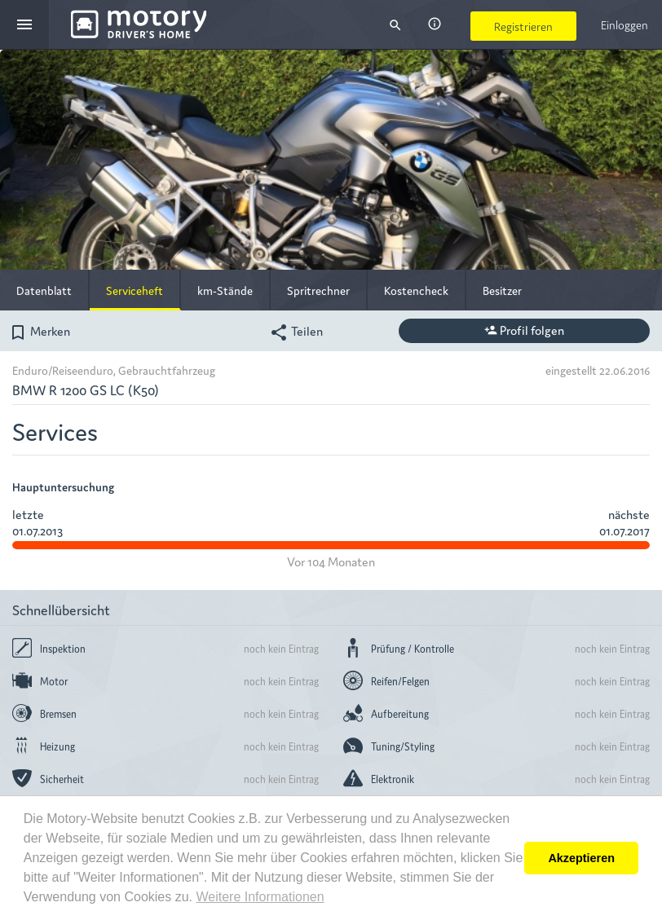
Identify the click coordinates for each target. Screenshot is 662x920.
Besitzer (502, 290)
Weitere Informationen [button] (260, 897)
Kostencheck (416, 290)
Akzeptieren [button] (581, 858)
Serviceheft (134, 290)
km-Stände (225, 290)
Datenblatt (44, 290)
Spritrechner (318, 290)
